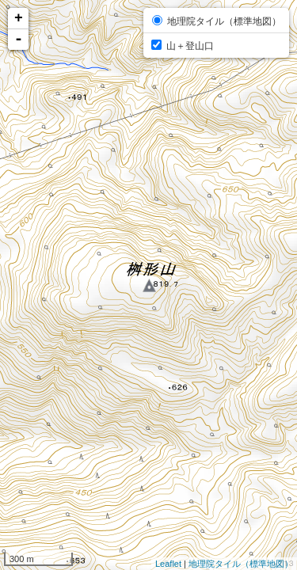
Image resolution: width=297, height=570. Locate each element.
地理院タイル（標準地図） (240, 563)
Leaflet (168, 563)
